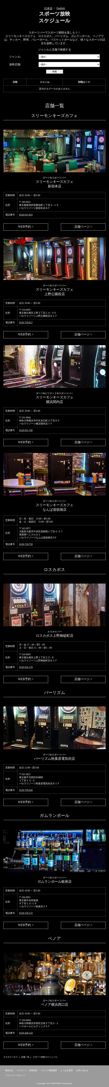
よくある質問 (66, 1070)
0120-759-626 (26, 790)
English (60, 8)
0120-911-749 (26, 430)
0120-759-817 (26, 322)
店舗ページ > (83, 226)
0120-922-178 (26, 667)
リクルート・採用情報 (27, 1070)
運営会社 (9, 1070)
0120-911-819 (26, 215)
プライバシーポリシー (15, 1075)
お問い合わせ (82, 1070)
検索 (54, 71)
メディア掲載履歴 (49, 1070)
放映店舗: (15, 64)
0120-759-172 (26, 913)
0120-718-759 (26, 544)
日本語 (48, 8)
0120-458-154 (26, 1033)
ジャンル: (15, 56)
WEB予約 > (25, 226)
